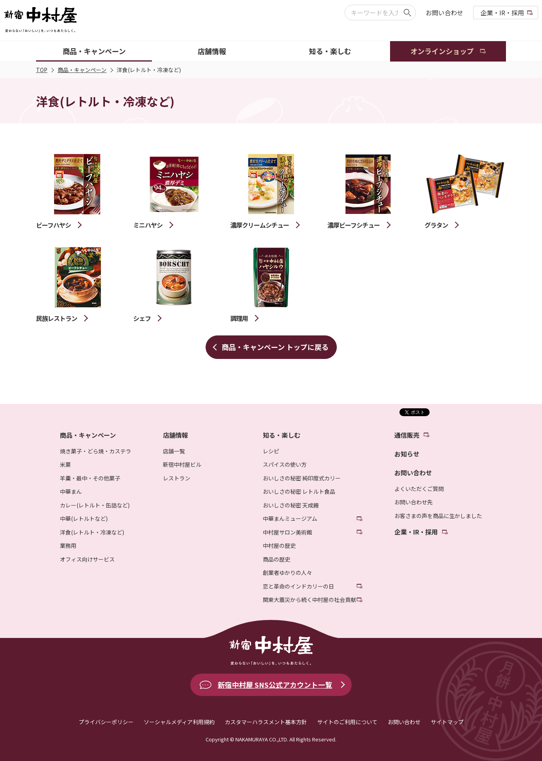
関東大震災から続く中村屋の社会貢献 (309, 599)
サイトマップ (447, 722)
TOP (41, 70)
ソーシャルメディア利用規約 (179, 722)
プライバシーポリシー (106, 722)
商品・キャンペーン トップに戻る (275, 347)
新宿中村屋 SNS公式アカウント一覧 (275, 684)
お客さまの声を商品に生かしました (438, 516)
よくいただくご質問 (419, 489)
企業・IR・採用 (502, 12)
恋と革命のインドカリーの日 (298, 586)
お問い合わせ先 (413, 502)
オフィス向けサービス (87, 559)
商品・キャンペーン (82, 70)
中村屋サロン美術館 (287, 532)
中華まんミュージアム (290, 518)
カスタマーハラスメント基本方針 (266, 722)
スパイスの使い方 (285, 464)
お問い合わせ (444, 12)
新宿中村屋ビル (182, 464)
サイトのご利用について (347, 722)
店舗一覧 (174, 451)
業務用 (68, 545)
